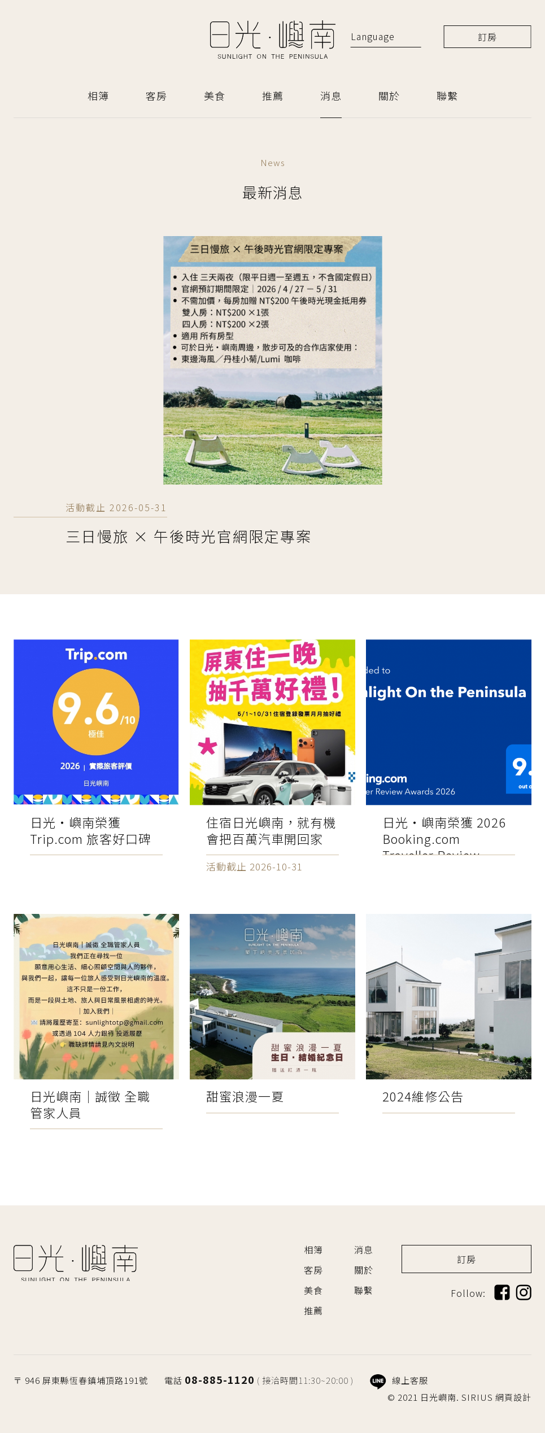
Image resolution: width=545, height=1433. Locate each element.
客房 (156, 95)
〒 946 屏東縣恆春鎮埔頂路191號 (81, 1380)
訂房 (487, 36)
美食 (214, 95)
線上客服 (399, 1380)
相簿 (98, 95)
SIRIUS (477, 1397)
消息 (331, 95)
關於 (389, 95)
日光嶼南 (272, 39)
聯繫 (447, 95)
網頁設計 (513, 1397)
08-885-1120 (220, 1379)
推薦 (273, 95)
